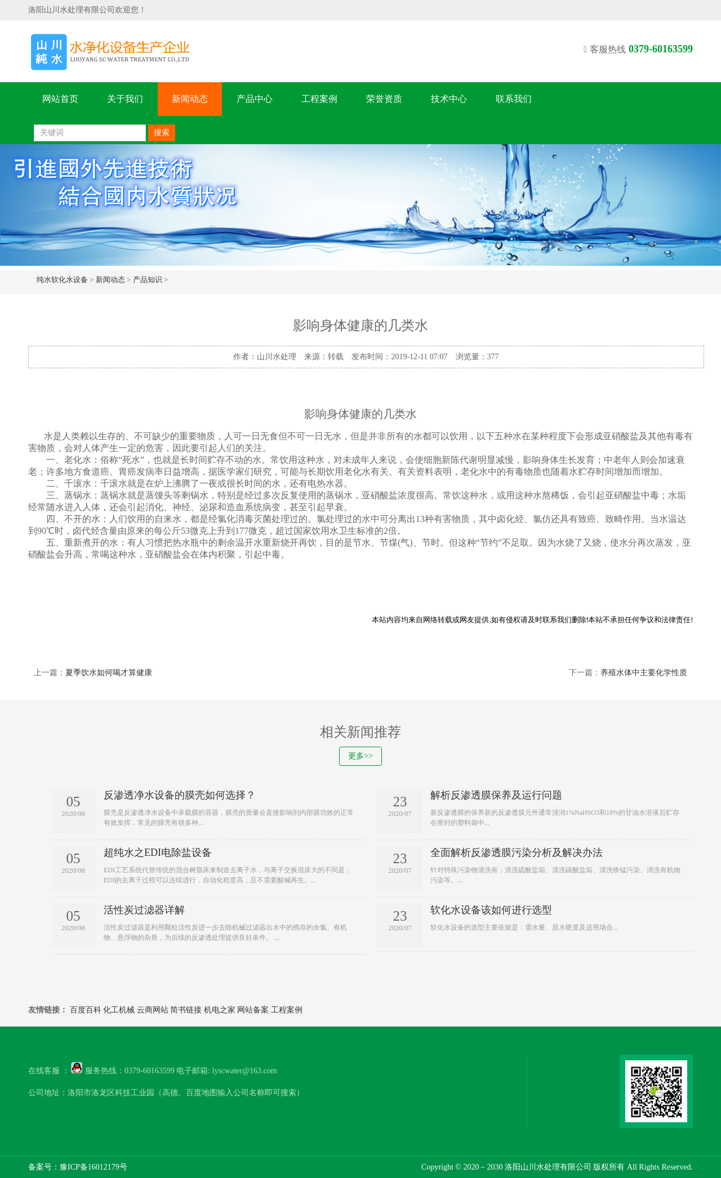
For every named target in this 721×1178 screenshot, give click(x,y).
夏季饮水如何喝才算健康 (108, 672)
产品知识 (147, 279)
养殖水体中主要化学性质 (643, 672)
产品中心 (255, 99)
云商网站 (152, 1010)
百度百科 (85, 1010)
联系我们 (514, 99)
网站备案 (253, 1010)
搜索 (162, 132)
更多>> (360, 756)
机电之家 (219, 1010)
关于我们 (125, 99)
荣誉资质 (384, 99)
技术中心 (449, 99)
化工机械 (119, 1010)
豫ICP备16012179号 (93, 1167)
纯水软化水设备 (62, 279)
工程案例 (319, 99)
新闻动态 (190, 99)
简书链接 (186, 1010)
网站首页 (60, 99)
